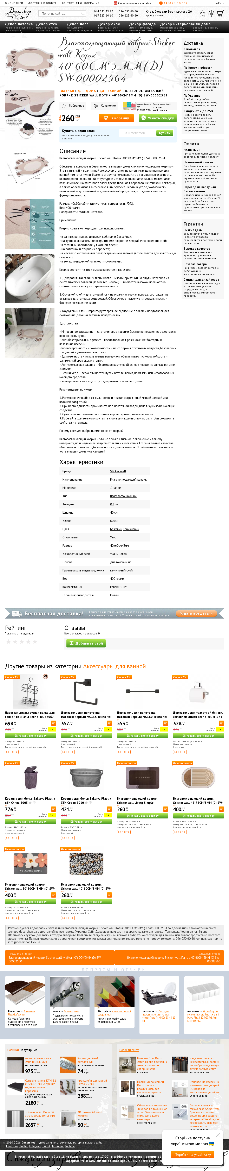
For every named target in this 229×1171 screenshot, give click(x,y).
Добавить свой (86, 643)
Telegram (58, 1146)
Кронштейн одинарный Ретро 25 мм (92, 1082)
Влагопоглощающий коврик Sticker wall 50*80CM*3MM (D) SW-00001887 (30, 888)
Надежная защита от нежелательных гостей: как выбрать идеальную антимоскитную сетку (205, 1063)
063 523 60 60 (103, 15)
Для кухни (198, 27)
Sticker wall (144, 109)
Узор (113, 537)
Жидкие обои (43, 30)
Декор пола (78, 23)
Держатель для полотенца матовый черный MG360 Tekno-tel (142, 715)
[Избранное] (202, 13)
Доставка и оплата (42, 3)
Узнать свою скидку (33, 736)
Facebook (12, 1146)
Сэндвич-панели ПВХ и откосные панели (38, 1096)
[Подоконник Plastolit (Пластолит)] (25, 992)
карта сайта (95, 1142)
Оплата (191, 144)
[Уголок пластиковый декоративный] (114, 992)
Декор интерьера (176, 23)
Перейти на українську (193, 1154)
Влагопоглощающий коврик (128, 479)
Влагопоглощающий (123, 496)
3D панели (53, 27)
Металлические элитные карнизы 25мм (92, 1089)
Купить (164, 133)
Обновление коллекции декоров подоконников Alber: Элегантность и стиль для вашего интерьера (152, 1112)
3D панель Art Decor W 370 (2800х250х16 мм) (40, 1114)
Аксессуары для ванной (114, 666)
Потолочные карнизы (91, 1065)
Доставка (193, 43)
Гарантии (193, 224)
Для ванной (211, 27)
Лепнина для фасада (140, 27)
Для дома (202, 23)
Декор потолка (19, 23)
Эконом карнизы (71, 1011)
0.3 (112, 504)
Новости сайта (129, 1050)
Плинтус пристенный (75, 29)
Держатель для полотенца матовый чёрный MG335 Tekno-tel (86, 715)
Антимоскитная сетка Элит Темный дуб (38, 1060)
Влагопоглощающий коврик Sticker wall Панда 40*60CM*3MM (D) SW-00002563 (173, 959)
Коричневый (131, 529)
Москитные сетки (36, 1065)
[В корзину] (53, 723)
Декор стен (46, 23)
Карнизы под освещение (19, 29)
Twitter (23, 1146)
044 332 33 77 (103, 11)
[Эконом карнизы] (70, 992)
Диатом (115, 488)
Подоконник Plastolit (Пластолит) (21, 1013)
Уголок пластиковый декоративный (114, 1013)
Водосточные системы (140, 30)
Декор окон (109, 23)
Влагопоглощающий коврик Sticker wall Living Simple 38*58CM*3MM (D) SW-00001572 (140, 803)
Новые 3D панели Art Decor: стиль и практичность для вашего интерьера (150, 1087)
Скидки (173, 3)
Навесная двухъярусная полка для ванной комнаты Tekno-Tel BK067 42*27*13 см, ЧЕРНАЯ (30, 717)
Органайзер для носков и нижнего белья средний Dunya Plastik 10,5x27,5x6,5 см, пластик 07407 (203, 1016)
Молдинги (41, 27)
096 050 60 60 (128, 11)
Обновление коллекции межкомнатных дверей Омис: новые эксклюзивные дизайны (205, 1087)
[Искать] (83, 13)
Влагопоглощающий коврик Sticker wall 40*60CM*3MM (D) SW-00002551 (86, 888)
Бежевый (116, 529)
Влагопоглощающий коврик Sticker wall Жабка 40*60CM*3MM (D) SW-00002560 (55, 959)
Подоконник (104, 30)
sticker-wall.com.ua (160, 109)
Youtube (70, 1146)
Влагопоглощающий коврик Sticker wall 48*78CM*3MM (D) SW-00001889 (198, 803)
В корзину (116, 117)
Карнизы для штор (108, 27)
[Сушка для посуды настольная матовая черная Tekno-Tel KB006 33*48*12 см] (159, 992)
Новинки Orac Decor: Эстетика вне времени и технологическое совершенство (152, 1063)
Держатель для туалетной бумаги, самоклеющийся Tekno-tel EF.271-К (198, 717)
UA (216, 3)
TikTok (46, 1146)
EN (219, 3)
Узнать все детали (196, 613)
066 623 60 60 (128, 15)
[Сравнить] (211, 13)
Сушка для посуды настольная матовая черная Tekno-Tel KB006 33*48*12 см (159, 1016)
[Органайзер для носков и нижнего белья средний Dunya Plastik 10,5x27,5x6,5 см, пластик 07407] (204, 992)
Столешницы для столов (172, 30)
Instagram (35, 1146)
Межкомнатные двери (171, 27)
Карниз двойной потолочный (88, 1060)
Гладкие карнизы (14, 27)
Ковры (70, 27)
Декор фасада (142, 23)
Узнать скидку (157, 117)
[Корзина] (220, 13)
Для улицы (198, 30)
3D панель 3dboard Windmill (90, 1114)
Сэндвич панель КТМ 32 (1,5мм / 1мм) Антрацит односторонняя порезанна (40, 1086)
